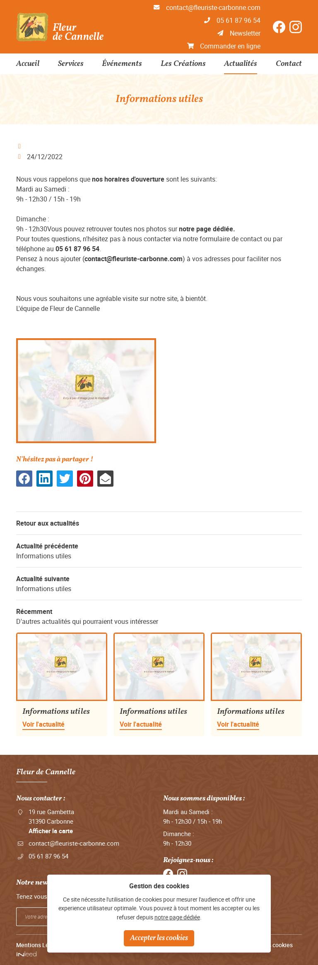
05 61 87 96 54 (238, 20)
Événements (122, 63)
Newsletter (245, 33)
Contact (289, 63)
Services (71, 63)
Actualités (240, 63)
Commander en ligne (230, 46)
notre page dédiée (177, 917)
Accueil (27, 63)
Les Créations (183, 63)
